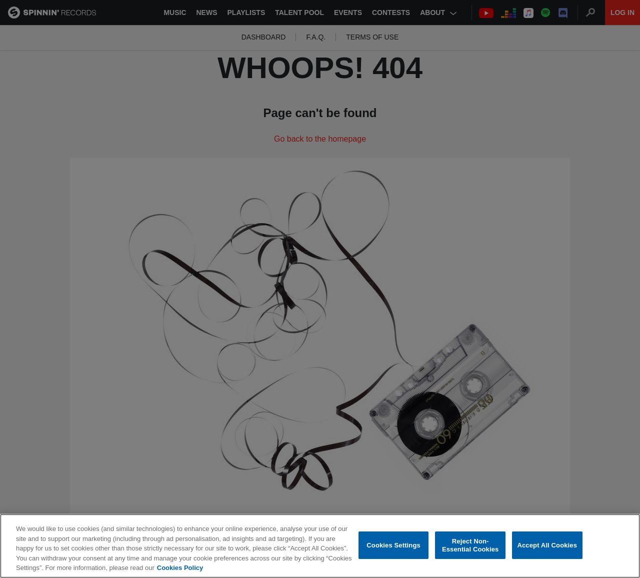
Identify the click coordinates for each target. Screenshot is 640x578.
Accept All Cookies (547, 545)
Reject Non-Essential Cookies (470, 545)
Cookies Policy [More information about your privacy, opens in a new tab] (180, 567)
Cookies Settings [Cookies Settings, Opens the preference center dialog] (393, 545)
